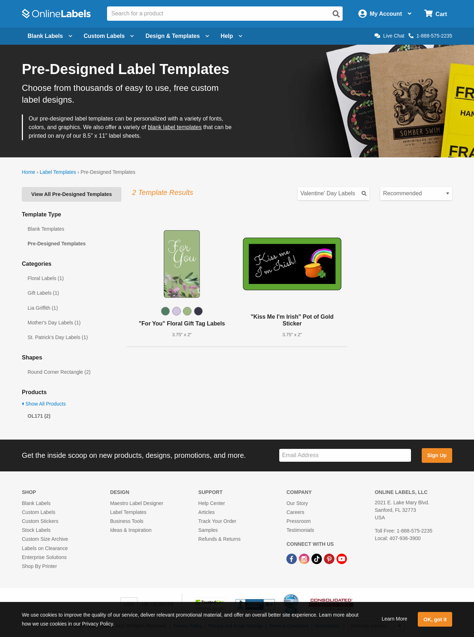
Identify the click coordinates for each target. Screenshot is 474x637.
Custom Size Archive (45, 539)
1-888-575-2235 (430, 36)
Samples (208, 530)
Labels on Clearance (45, 548)
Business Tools (126, 521)
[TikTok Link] (317, 559)
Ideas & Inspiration (130, 530)
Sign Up (436, 455)
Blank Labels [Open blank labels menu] (50, 36)
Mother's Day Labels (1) (54, 322)
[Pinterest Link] (330, 559)
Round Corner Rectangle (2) (59, 372)
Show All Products (44, 404)
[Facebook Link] (292, 559)
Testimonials (300, 530)
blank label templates (175, 127)
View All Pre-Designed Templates (71, 194)
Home (28, 172)
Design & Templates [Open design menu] (177, 36)
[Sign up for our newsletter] (345, 455)
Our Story (297, 503)
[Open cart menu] (435, 13)
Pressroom (298, 521)
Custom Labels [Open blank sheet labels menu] (109, 36)
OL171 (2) (39, 416)
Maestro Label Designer (136, 503)
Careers (295, 512)
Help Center (211, 503)
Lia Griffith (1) (43, 308)
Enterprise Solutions (44, 557)
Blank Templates (46, 229)
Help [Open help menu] (231, 36)
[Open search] (336, 14)
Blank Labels (36, 503)
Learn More (394, 619)
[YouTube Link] (342, 559)
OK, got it (435, 619)
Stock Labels (36, 530)
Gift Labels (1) (43, 293)
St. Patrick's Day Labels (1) (58, 337)
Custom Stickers (40, 521)
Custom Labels (38, 512)
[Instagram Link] (305, 559)
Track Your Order (217, 521)
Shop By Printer (39, 566)
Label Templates (58, 172)
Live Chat (389, 35)
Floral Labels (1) (46, 278)
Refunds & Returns (219, 539)
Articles (206, 512)
